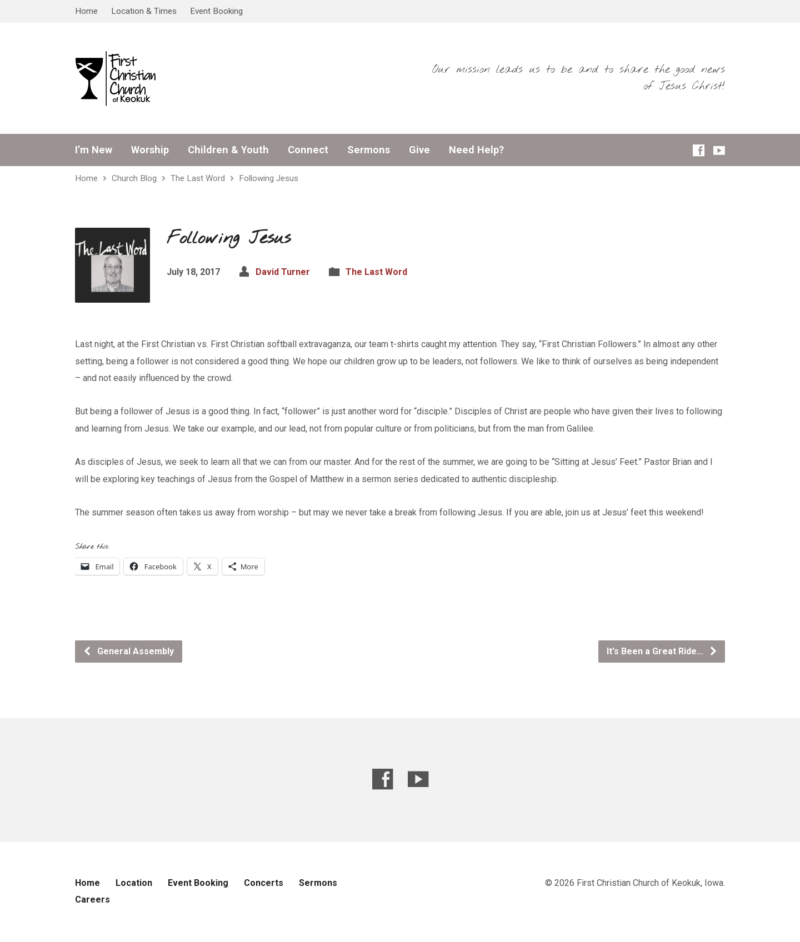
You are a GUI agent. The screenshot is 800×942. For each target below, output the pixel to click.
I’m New (93, 150)
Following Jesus (268, 178)
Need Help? (476, 150)
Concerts (263, 883)
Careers (92, 899)
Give (419, 150)
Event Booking (216, 11)
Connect (308, 150)
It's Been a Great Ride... (662, 651)
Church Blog (134, 178)
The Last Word (198, 178)
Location (134, 883)
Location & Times (144, 11)
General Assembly (128, 651)
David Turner (283, 272)
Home (86, 11)
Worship (150, 150)
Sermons (368, 150)
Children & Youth (228, 150)
